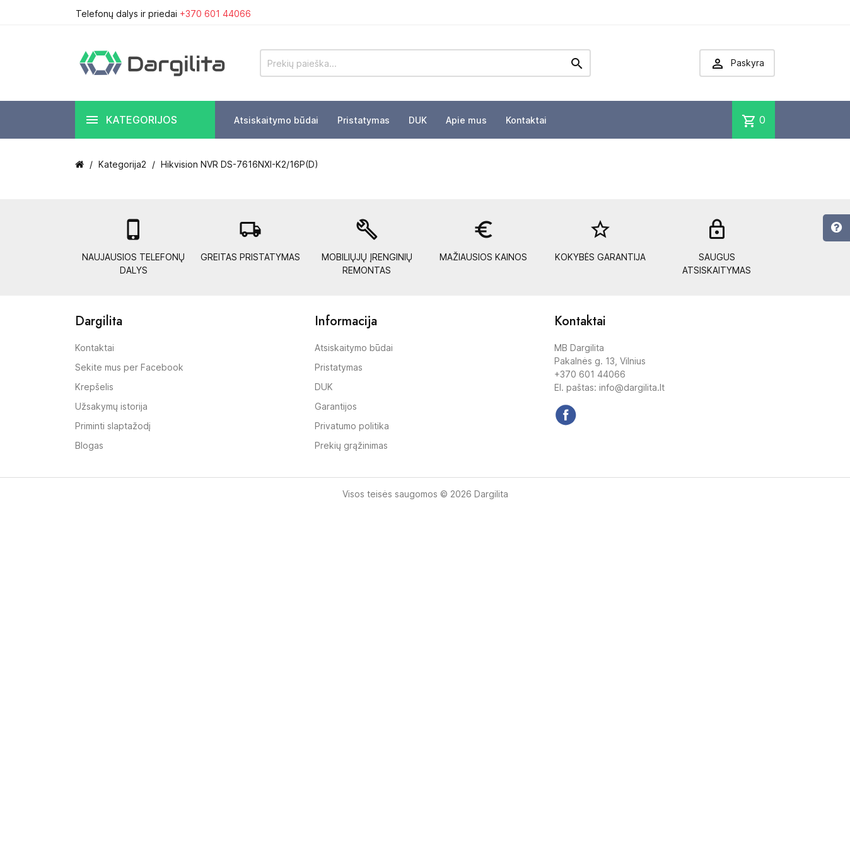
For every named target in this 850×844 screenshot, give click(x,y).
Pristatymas (363, 120)
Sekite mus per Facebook (129, 367)
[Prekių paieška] (425, 63)
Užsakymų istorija (111, 406)
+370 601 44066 (215, 13)
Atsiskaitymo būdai (276, 120)
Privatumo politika (352, 425)
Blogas (89, 445)
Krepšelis (94, 386)
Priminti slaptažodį (113, 425)
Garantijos (336, 406)
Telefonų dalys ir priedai (163, 13)
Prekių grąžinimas (351, 445)
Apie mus (466, 120)
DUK (418, 120)
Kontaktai (526, 120)
